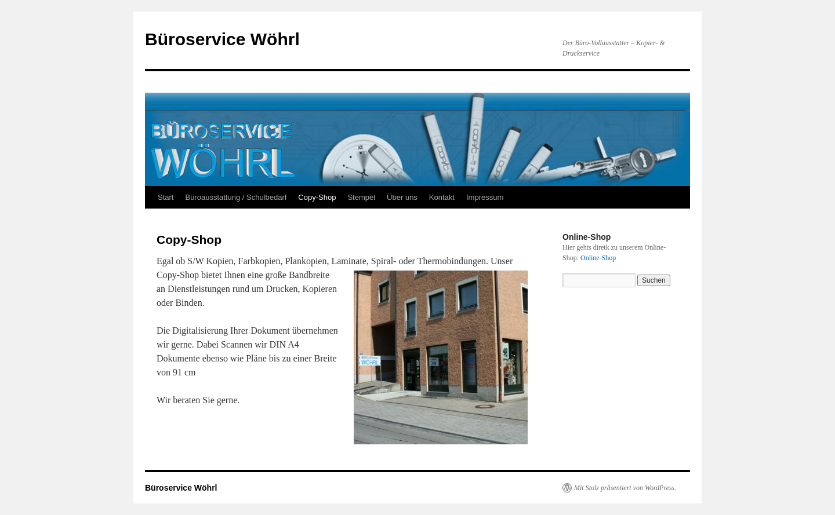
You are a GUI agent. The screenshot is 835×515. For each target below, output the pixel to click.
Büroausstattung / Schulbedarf (235, 197)
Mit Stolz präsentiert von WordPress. (625, 488)
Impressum (484, 197)
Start (165, 197)
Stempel (361, 197)
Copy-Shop (317, 197)
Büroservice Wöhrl (222, 39)
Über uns (402, 197)
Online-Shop (598, 258)
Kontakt (442, 197)
